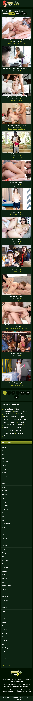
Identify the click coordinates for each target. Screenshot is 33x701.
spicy (20, 72)
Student (4, 589)
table (16, 385)
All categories (7, 666)
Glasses (4, 615)
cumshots (18, 328)
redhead (20, 433)
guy (5, 419)
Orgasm (4, 487)
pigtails (5, 427)
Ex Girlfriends (6, 524)
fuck (14, 425)
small (6, 413)
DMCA (13, 699)
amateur (7, 409)
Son (3, 516)
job (24, 425)
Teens (4, 447)
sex (12, 72)
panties (24, 328)
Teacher (4, 571)
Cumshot (5, 473)
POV (3, 527)
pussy (10, 43)
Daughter (5, 567)
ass (4, 422)
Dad (3, 531)
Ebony (4, 659)
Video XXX (20, 681)
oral (15, 357)
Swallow (4, 538)
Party (3, 611)
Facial (4, 498)
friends (16, 271)
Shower (4, 578)
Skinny (4, 513)
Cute (3, 520)
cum (5, 417)
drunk (18, 427)
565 (16, 397)
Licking (4, 535)
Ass (3, 454)
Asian (4, 655)
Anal (3, 542)
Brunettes (5, 480)
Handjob (5, 608)
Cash (3, 618)
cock (12, 157)
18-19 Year (5, 560)
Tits (3, 458)
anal (17, 430)
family (20, 357)
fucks (16, 243)
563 (22, 393)
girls (12, 271)
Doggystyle (5, 469)
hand (19, 425)
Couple (4, 546)
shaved (10, 129)
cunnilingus (16, 43)
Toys (3, 582)
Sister (4, 549)
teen (11, 100)
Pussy (4, 451)
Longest (23, 14)
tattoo (5, 436)
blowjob (11, 243)
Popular (11, 14)
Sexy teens (23, 679)
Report (19, 699)
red (24, 427)
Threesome (5, 564)
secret (16, 72)
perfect (21, 243)
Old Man (4, 633)
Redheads (5, 575)
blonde (13, 416)
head (4, 430)
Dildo (3, 644)
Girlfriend (5, 505)
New (17, 14)
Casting (4, 629)
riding (23, 43)
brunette (23, 411)
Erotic (4, 622)
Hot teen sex (16, 679)
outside (6, 425)
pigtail (10, 430)
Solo (3, 637)
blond (25, 300)
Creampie (5, 597)
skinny (15, 129)
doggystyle (18, 300)
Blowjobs (5, 462)
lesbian (25, 419)
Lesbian (4, 604)
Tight (3, 483)
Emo (3, 662)
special (21, 214)
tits (15, 100)
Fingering (5, 509)
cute (21, 271)
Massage (5, 600)
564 (28, 393)
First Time (5, 593)
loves (16, 214)
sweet (12, 214)
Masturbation (6, 586)
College (4, 640)
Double (4, 626)
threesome (15, 419)
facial (25, 414)
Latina (4, 651)
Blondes (4, 494)
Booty (4, 553)
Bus (3, 556)
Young (4, 502)
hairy (11, 427)
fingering (21, 422)
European (5, 476)
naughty (20, 100)
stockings (8, 433)
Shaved (4, 465)
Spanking (5, 648)
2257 (28, 697)
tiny (16, 157)
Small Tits (5, 491)
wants (20, 157)
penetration (7, 411)
